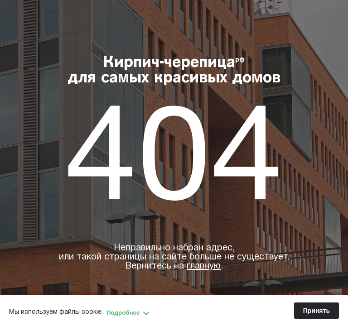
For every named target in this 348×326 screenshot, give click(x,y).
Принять (316, 310)
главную (204, 266)
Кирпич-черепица (174, 71)
